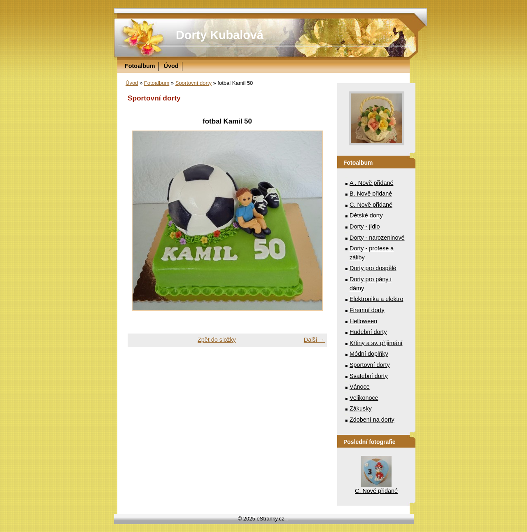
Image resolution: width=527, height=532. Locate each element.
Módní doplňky (369, 353)
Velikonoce (364, 397)
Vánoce (360, 386)
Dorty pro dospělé (373, 268)
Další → (314, 339)
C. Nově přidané (371, 204)
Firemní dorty (367, 310)
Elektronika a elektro (376, 299)
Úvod (171, 66)
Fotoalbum (140, 66)
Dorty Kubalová (220, 35)
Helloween (363, 321)
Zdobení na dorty (372, 419)
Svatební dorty (369, 376)
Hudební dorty (368, 332)
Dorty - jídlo (365, 226)
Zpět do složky (217, 339)
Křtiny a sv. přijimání (376, 343)
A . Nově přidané (371, 183)
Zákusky (361, 408)
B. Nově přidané (371, 193)
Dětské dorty (366, 215)
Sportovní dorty (193, 83)
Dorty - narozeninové (377, 237)
